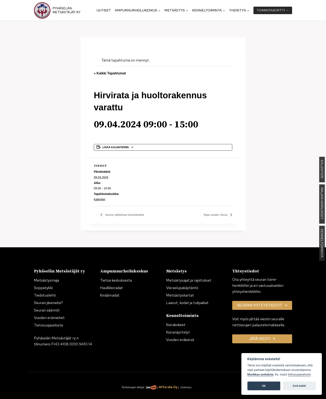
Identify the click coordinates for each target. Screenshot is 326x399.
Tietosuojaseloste (48, 325)
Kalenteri (99, 199)
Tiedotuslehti (45, 295)
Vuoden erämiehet (49, 317)
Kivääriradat (110, 295)
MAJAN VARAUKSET (322, 204)
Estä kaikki (299, 385)
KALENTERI (322, 169)
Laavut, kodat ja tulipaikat (187, 302)
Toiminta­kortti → (273, 10)
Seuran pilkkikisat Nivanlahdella (128, 215)
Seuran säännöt (47, 310)
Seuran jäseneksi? (48, 302)
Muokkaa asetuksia (260, 374)
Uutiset (104, 10)
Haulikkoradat (111, 287)
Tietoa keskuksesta (116, 280)
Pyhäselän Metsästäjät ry (66, 10)
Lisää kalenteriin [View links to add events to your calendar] (115, 147)
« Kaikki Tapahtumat (110, 73)
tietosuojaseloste (299, 374)
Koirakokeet (175, 324)
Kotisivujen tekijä (133, 387)
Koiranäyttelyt (178, 332)
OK (263, 385)
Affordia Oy (168, 387)
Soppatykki (43, 287)
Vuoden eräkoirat (180, 339)
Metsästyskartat (180, 295)
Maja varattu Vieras (213, 215)
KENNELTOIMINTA (322, 243)
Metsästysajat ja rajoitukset (188, 280)
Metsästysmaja (46, 280)
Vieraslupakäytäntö (182, 287)
